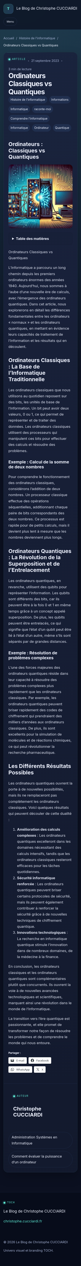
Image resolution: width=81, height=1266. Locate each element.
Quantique (62, 127)
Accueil (8, 38)
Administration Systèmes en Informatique (34, 1140)
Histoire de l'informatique (37, 38)
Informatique (19, 109)
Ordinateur (41, 127)
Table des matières (32, 238)
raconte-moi (42, 109)
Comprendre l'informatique (29, 118)
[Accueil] (8, 9)
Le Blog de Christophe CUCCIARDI (46, 8)
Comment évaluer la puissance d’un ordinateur (37, 1159)
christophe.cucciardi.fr (22, 1221)
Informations (60, 99)
